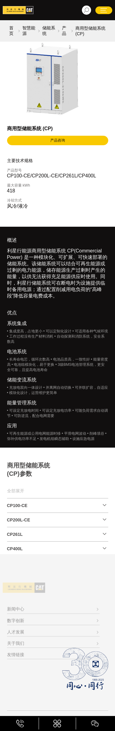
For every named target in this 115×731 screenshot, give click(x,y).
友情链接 (15, 669)
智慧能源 (28, 30)
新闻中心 (15, 623)
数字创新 (15, 635)
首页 (11, 30)
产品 (64, 30)
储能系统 (48, 30)
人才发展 (15, 646)
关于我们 (15, 657)
